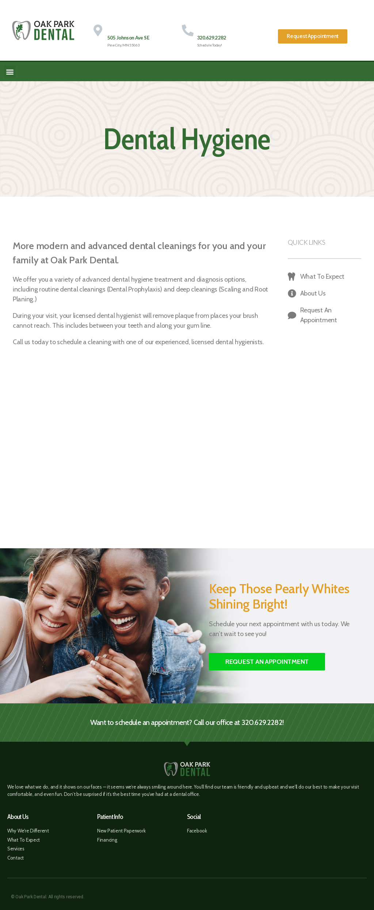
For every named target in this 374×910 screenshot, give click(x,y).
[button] (312, 36)
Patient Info (110, 817)
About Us (17, 817)
